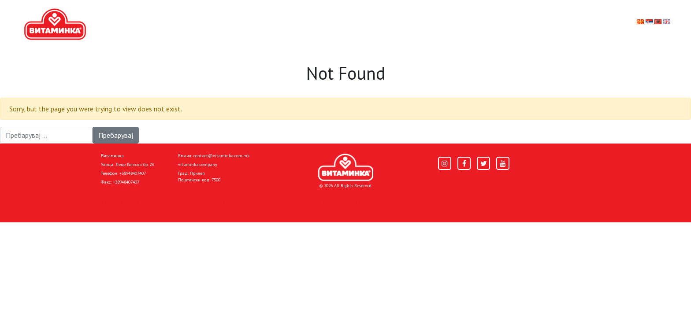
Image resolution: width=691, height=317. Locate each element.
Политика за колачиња (218, 201)
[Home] (346, 167)
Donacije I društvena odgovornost (310, 201)
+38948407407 (132, 173)
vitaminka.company (197, 164)
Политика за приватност (138, 201)
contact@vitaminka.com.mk (221, 155)
